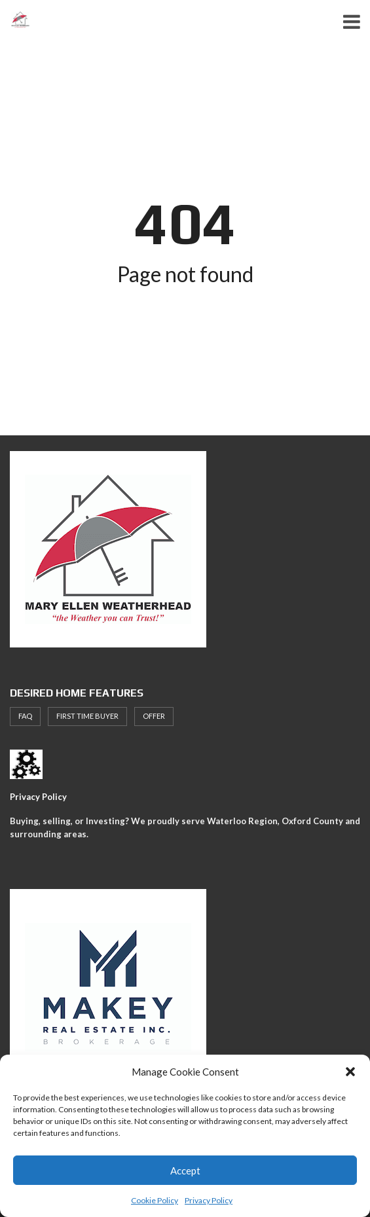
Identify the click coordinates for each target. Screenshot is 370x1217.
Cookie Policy (154, 1200)
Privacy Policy (208, 1200)
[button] (350, 1071)
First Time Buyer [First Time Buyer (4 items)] (87, 716)
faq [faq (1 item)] (25, 716)
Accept (185, 1170)
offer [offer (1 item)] (154, 716)
